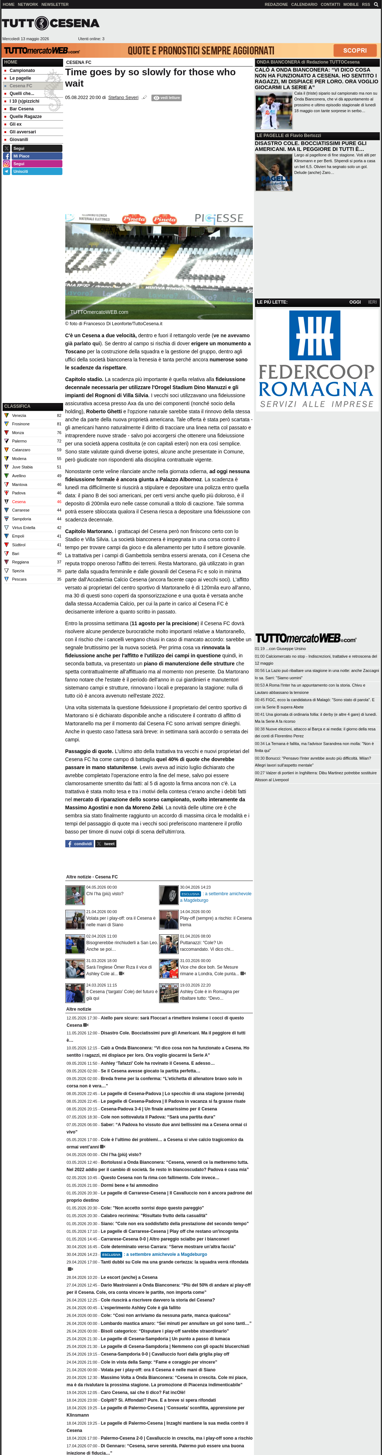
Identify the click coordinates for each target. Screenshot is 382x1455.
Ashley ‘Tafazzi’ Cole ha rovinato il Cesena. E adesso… (158, 1063)
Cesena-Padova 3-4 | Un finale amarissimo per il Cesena (159, 1109)
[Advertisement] (242, 26)
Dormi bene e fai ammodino (129, 1185)
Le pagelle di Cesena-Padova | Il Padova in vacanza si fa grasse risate (173, 1101)
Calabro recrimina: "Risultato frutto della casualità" (154, 1215)
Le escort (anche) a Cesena (129, 1277)
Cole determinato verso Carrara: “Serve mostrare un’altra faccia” (168, 1246)
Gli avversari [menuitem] (20, 131)
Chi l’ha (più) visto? (105, 893)
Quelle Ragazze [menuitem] (23, 116)
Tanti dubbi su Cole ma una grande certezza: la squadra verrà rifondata (174, 1262)
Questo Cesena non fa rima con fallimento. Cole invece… (160, 1177)
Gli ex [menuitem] (13, 124)
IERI (372, 302)
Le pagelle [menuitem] (17, 78)
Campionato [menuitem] (19, 70)
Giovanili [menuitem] (16, 139)
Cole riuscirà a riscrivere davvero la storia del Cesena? (158, 1300)
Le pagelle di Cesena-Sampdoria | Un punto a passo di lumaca (165, 1338)
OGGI (355, 302)
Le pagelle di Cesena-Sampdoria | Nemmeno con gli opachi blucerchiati (175, 1346)
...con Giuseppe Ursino (286, 648)
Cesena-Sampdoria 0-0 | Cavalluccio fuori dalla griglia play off (165, 1354)
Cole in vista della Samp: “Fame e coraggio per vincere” (159, 1362)
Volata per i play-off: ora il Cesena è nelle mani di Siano (158, 1369)
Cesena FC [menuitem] (18, 85)
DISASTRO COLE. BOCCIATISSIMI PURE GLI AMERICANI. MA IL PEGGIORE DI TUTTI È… (311, 146)
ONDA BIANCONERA (278, 62)
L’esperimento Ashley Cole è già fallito (141, 1307)
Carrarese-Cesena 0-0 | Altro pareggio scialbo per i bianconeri (165, 1239)
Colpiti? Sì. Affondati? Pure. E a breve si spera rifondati (158, 1400)
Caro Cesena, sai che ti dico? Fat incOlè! (143, 1392)
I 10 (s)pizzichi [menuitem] (21, 101)
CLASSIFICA (17, 406)
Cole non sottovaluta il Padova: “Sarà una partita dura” (158, 1117)
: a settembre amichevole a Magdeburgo (154, 1254)
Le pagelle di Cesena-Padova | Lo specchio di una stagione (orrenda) (172, 1093)
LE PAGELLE (270, 135)
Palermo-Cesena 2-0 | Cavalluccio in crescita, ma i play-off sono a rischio (176, 1438)
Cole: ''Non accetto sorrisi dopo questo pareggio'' (152, 1208)
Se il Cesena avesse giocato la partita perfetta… (150, 1071)
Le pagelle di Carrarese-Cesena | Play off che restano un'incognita (169, 1231)
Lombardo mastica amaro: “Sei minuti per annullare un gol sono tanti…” (176, 1323)
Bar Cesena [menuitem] (19, 108)
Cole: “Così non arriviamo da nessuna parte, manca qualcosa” (166, 1315)
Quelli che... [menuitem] (19, 93)
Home (11, 62)
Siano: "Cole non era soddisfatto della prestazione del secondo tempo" (174, 1223)
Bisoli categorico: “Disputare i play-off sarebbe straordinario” (165, 1331)
